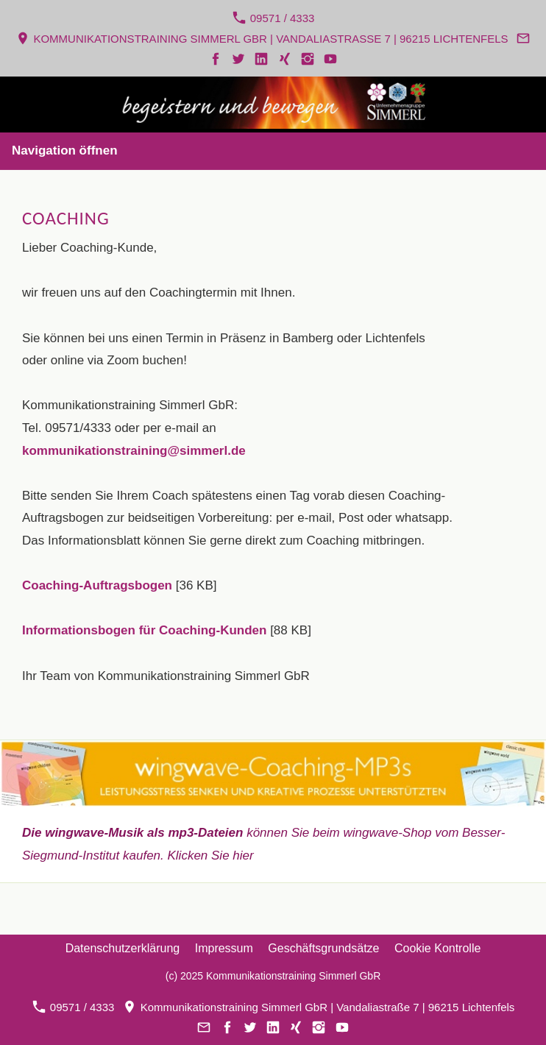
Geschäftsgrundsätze (323, 948)
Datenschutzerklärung (122, 948)
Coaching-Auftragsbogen (97, 585)
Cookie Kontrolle (437, 948)
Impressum (224, 948)
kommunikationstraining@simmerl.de (134, 451)
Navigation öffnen (65, 150)
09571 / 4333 (273, 17)
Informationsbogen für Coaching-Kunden (144, 630)
